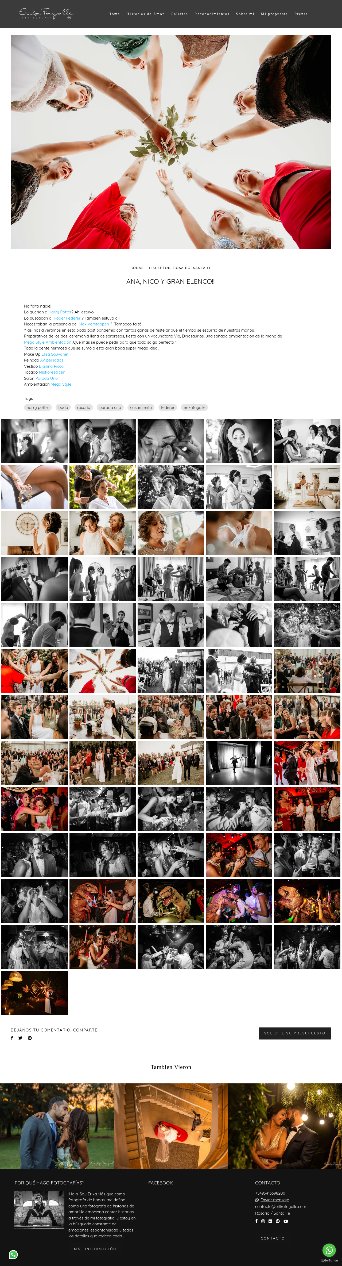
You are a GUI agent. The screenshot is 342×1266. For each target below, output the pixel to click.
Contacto (273, 1238)
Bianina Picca (51, 366)
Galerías (179, 14)
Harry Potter (59, 312)
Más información (95, 1249)
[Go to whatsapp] (329, 1250)
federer (168, 407)
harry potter (38, 407)
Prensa (301, 14)
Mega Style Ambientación (47, 342)
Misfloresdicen (52, 372)
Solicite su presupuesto (295, 1033)
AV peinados (51, 360)
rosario (83, 407)
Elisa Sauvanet (55, 354)
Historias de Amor (145, 14)
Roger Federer (67, 318)
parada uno (110, 407)
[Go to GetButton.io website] (329, 1260)
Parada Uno (47, 378)
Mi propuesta (274, 14)
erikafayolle (194, 407)
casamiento (141, 407)
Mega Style (61, 384)
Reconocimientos (212, 14)
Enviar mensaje (275, 1200)
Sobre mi (245, 14)
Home (114, 14)
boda (63, 407)
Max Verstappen (94, 324)
